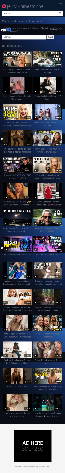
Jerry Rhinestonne (23, 6)
